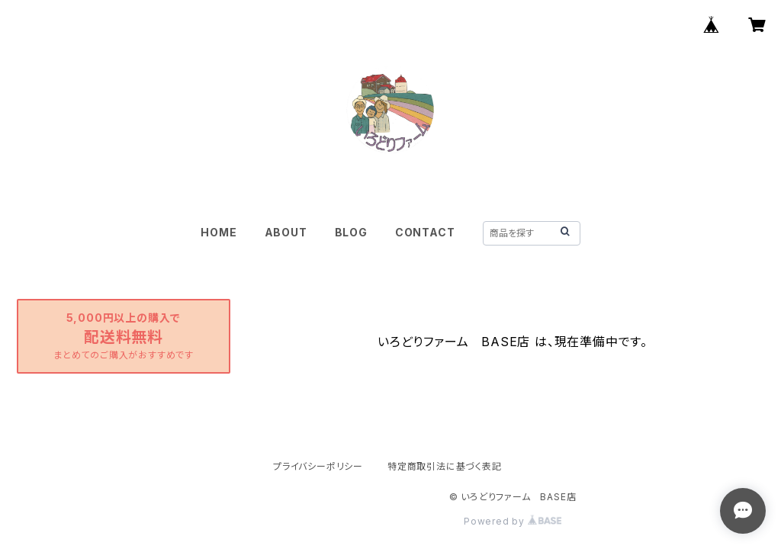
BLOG (351, 232)
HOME (218, 232)
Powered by (512, 521)
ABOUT (286, 232)
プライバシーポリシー (318, 466)
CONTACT (425, 232)
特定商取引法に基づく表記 (444, 466)
